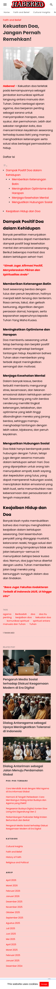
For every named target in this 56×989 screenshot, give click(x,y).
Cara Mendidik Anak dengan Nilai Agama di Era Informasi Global (27, 790)
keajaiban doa (24, 617)
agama (7, 613)
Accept (44, 984)
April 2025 (11, 944)
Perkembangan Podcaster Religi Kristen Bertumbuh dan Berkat (26, 818)
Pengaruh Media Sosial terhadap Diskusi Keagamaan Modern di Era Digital (26, 683)
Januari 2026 (12, 896)
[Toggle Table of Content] (5, 165)
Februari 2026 (13, 890)
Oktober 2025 (13, 912)
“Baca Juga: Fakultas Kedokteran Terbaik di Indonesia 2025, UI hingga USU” (28, 591)
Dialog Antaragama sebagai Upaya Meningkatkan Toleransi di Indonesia (26, 726)
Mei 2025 (10, 938)
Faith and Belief (21, 12)
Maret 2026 (12, 885)
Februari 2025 (13, 955)
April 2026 (11, 880)
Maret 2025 (12, 949)
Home (7, 12)
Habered (9, 86)
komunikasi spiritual (18, 620)
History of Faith (13, 856)
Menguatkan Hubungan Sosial (32, 202)
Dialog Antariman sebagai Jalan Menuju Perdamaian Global (23, 770)
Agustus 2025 (13, 922)
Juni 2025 (11, 933)
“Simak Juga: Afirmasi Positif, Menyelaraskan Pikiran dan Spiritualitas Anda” (23, 270)
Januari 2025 (12, 960)
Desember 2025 (14, 901)
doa (33, 613)
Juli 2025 (10, 928)
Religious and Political (17, 862)
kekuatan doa (43, 617)
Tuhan (32, 623)
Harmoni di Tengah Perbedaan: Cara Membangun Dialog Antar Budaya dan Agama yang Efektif (26, 800)
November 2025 (14, 906)
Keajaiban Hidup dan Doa (23, 211)
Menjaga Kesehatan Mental (30, 197)
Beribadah (21, 613)
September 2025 (14, 917)
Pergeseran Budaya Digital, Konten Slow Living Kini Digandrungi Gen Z (26, 810)
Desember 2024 (14, 965)
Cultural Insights (41, 12)
